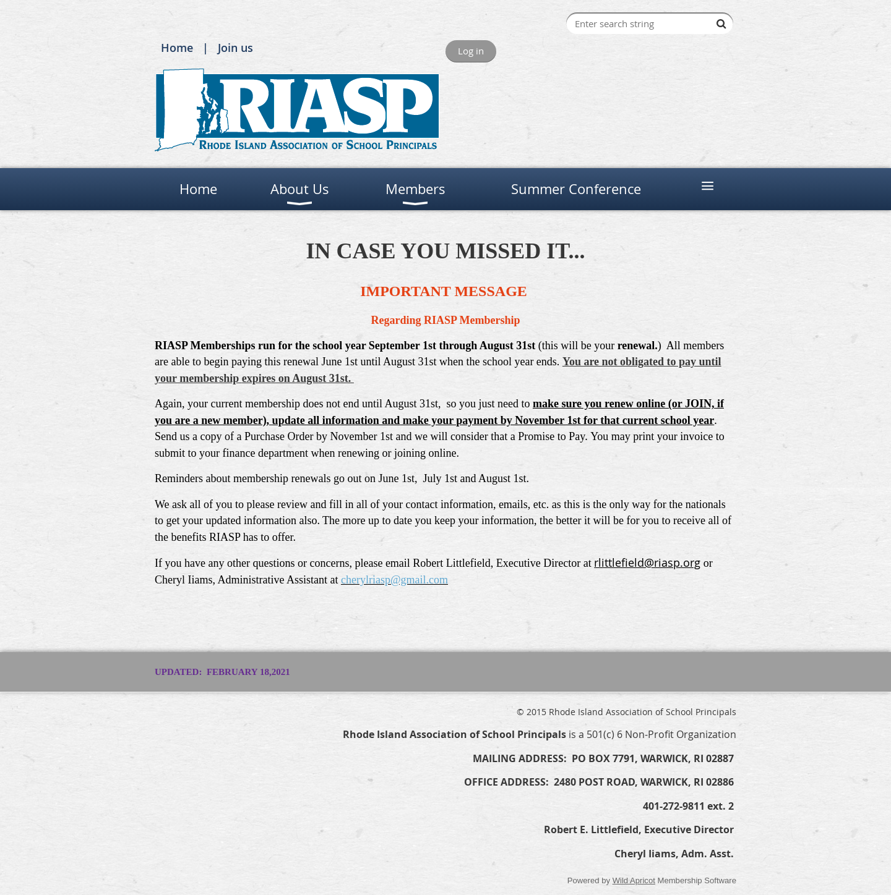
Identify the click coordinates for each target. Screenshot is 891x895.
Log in (471, 51)
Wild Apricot (634, 880)
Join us (235, 47)
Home (177, 47)
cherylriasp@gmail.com (394, 580)
